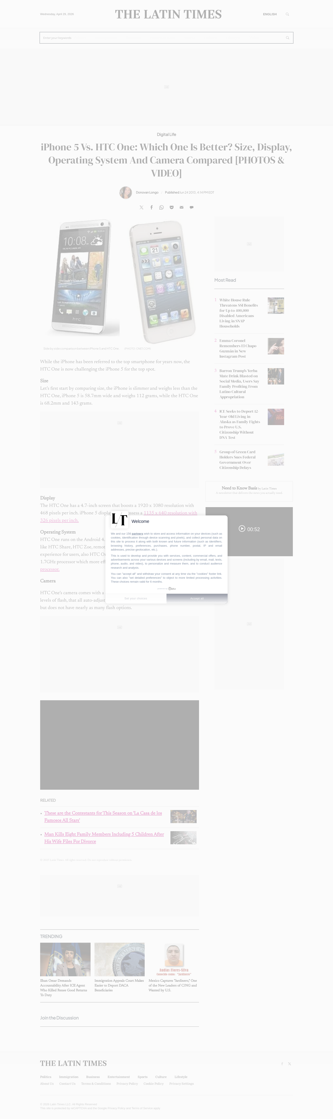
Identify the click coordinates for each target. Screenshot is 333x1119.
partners (137, 533)
